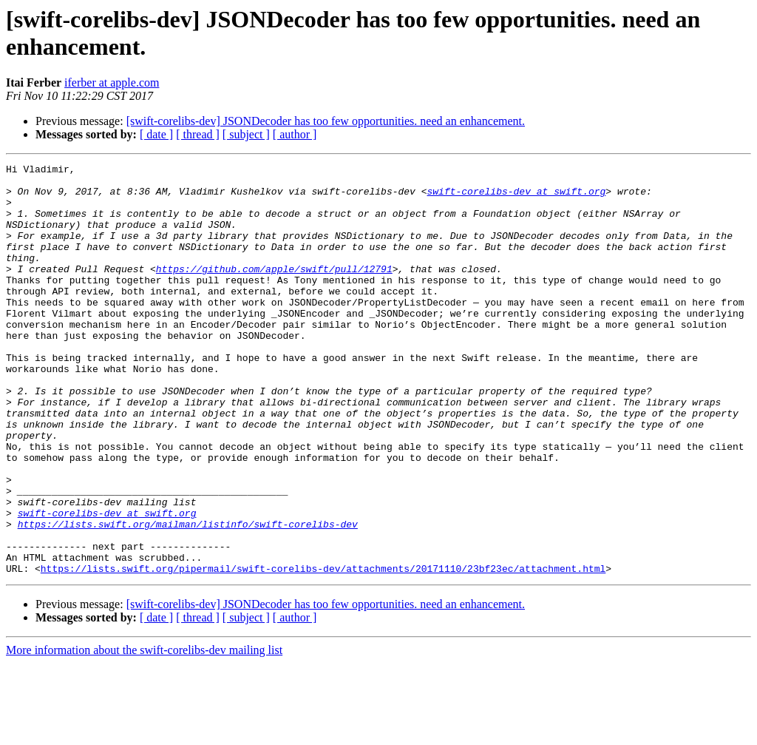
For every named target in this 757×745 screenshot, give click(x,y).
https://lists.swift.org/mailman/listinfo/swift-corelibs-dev (188, 597)
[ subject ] (246, 134)
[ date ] (156, 134)
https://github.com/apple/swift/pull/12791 (274, 290)
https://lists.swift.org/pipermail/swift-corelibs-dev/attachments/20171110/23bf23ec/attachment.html (323, 650)
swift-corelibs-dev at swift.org (516, 197)
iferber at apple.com (111, 82)
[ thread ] (198, 134)
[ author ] (295, 134)
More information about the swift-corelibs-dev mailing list (144, 732)
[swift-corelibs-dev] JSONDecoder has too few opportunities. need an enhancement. (325, 121)
